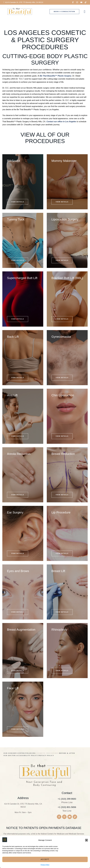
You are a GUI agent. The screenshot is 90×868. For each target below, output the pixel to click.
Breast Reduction (63, 454)
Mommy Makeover (64, 161)
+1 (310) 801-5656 (67, 807)
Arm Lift (12, 395)
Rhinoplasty (59, 629)
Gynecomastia (61, 336)
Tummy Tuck (15, 219)
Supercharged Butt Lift (22, 278)
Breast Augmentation (21, 629)
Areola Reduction (18, 454)
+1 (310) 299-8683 (67, 799)
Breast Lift (58, 571)
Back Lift (13, 336)
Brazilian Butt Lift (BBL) (67, 278)
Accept (45, 859)
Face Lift (13, 688)
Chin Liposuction (62, 395)
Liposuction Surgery (64, 219)
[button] (86, 840)
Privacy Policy (45, 865)
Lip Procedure (60, 512)
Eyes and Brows (18, 571)
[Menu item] (14, 753)
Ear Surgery (15, 512)
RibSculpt (13, 161)
